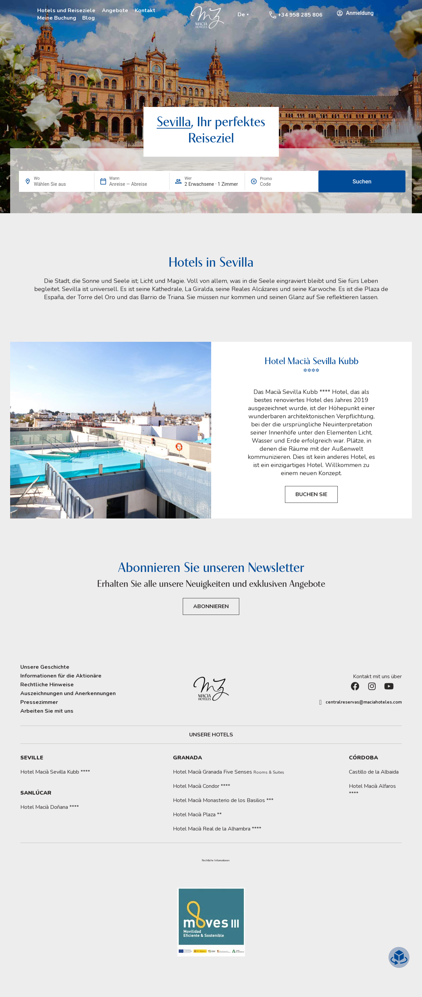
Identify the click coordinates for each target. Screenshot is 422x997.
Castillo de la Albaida (374, 772)
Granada (187, 757)
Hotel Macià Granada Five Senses (228, 772)
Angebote (115, 10)
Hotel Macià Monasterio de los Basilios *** (223, 800)
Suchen (361, 181)
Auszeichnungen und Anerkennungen (68, 693)
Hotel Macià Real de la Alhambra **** (217, 829)
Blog (88, 18)
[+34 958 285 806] (272, 15)
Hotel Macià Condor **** (201, 786)
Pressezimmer (39, 702)
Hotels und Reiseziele (66, 10)
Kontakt (145, 10)
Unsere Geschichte (44, 667)
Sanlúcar (35, 793)
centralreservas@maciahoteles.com (364, 702)
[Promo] (276, 184)
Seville (31, 757)
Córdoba (363, 757)
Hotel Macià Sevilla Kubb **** (55, 772)
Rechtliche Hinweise (47, 684)
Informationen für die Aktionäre (61, 676)
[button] (216, 860)
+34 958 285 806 (300, 15)
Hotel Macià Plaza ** (197, 814)
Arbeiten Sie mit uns (46, 711)
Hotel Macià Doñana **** (49, 807)
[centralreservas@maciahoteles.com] (320, 702)
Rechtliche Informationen (215, 860)
